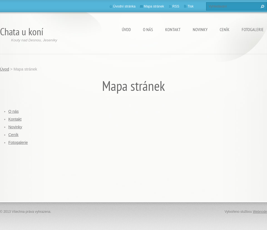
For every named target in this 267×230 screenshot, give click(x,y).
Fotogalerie (253, 29)
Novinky (200, 29)
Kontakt (173, 29)
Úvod (126, 29)
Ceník (224, 29)
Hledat (262, 6)
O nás (148, 29)
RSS (175, 6)
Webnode (260, 212)
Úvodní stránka (124, 6)
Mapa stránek (154, 6)
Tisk (190, 6)
